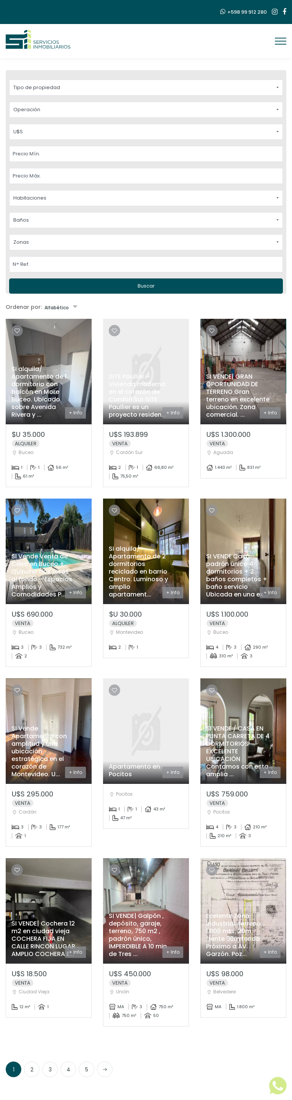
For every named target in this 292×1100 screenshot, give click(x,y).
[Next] (105, 1069)
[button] (146, 88)
